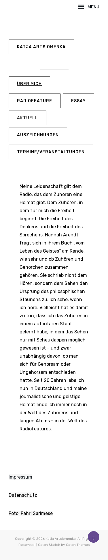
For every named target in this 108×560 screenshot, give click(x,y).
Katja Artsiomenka (41, 46)
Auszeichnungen (38, 134)
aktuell (27, 117)
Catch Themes (78, 545)
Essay (78, 100)
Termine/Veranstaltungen (51, 152)
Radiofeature (34, 100)
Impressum (20, 477)
